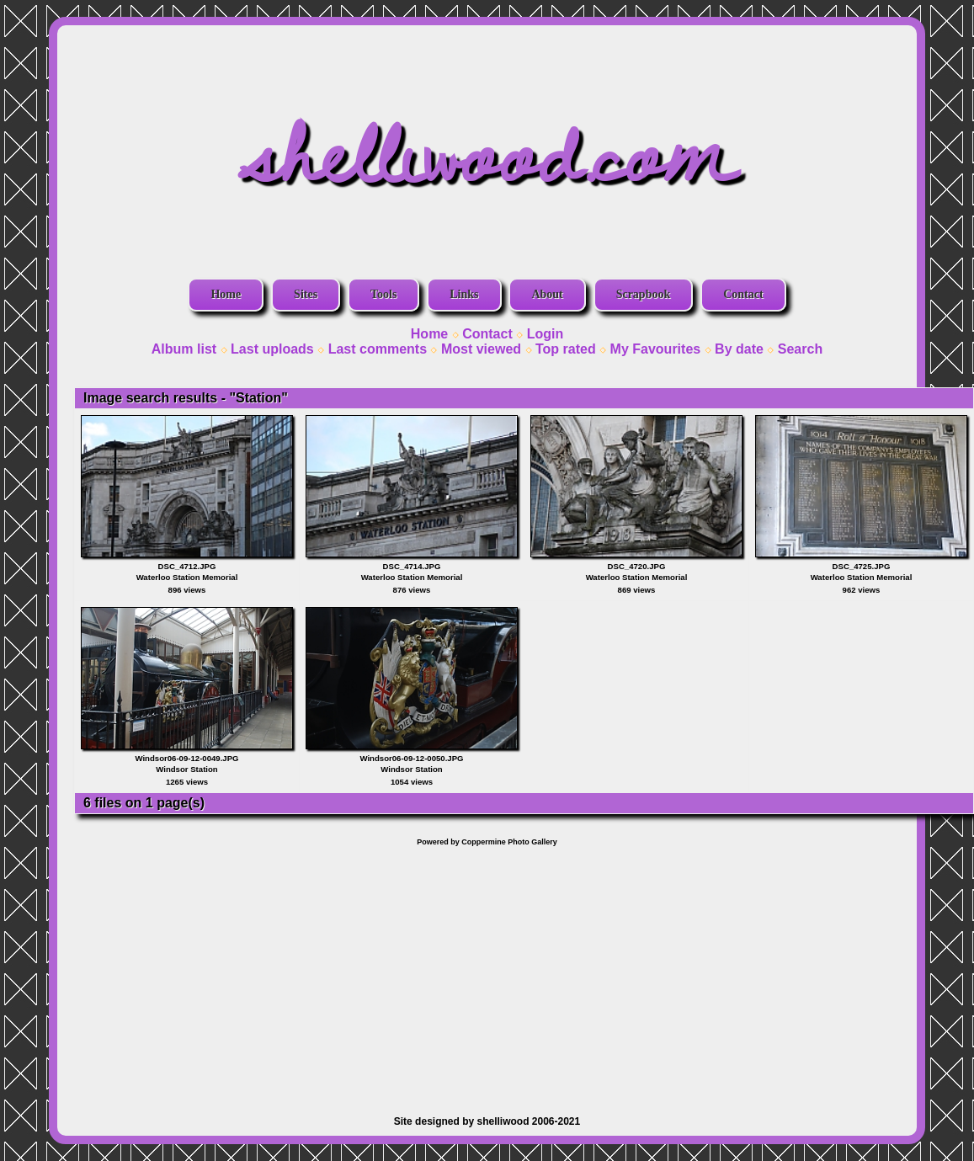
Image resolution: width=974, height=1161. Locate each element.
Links (464, 294)
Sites (305, 294)
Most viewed (481, 349)
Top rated (565, 349)
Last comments (377, 349)
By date (739, 349)
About (546, 294)
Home (225, 294)
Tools (383, 294)
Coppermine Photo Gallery (509, 842)
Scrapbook (643, 294)
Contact (743, 294)
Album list (184, 349)
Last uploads (272, 349)
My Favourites (655, 349)
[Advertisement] (487, 972)
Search (800, 349)
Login (545, 334)
